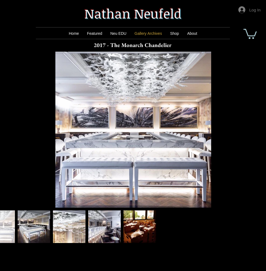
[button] (250, 33)
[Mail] (95, 33)
